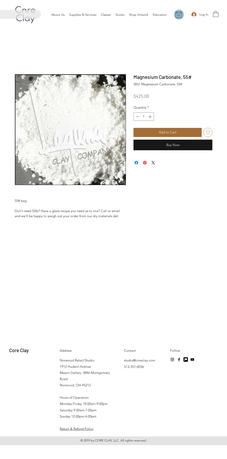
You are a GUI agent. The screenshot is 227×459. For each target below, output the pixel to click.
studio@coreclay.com (139, 360)
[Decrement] (137, 117)
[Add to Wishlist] (208, 132)
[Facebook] (179, 359)
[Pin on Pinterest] (144, 162)
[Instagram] (172, 359)
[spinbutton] (143, 117)
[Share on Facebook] (136, 162)
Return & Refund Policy (77, 429)
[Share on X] (153, 162)
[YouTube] (192, 359)
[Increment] (150, 117)
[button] (215, 14)
